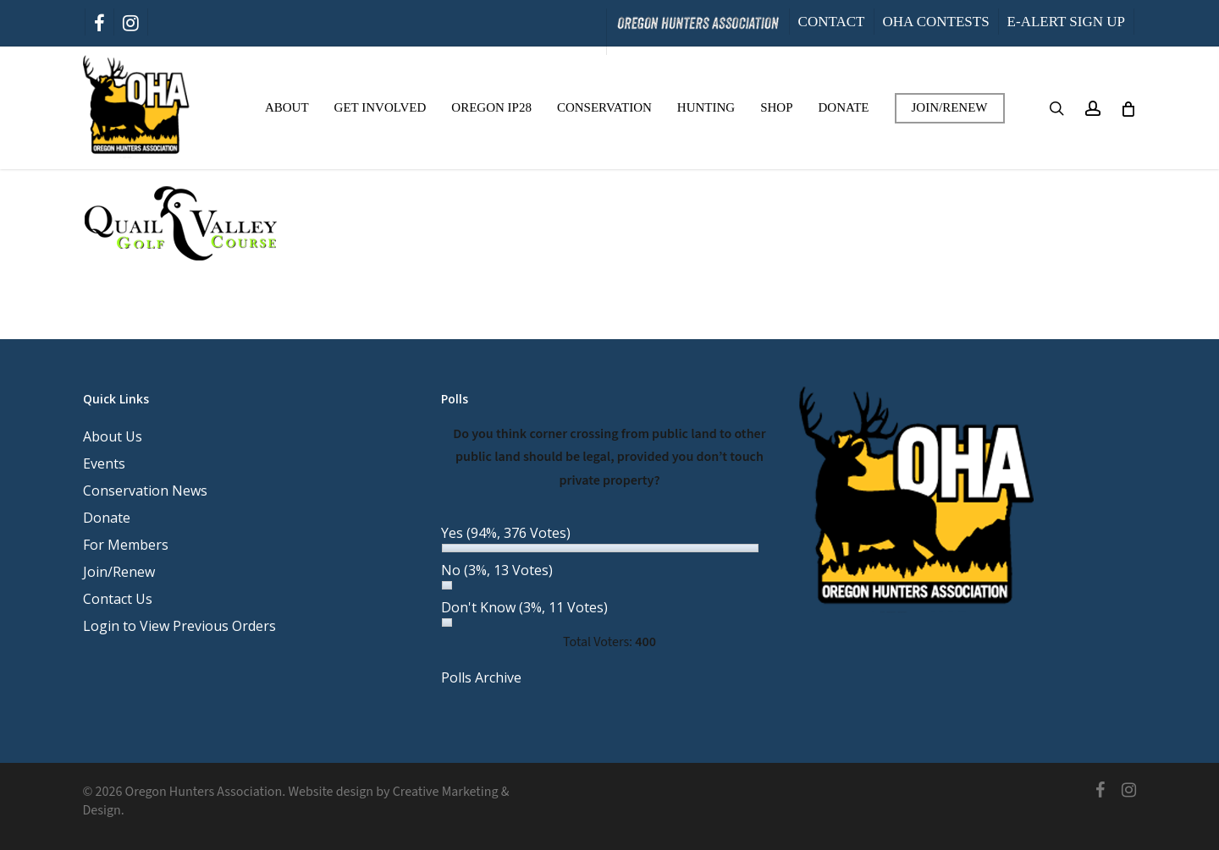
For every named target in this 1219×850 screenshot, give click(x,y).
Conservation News (145, 490)
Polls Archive (481, 677)
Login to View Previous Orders (179, 626)
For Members (125, 544)
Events (104, 463)
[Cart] (1128, 108)
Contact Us (117, 599)
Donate (106, 517)
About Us (112, 436)
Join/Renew (119, 571)
